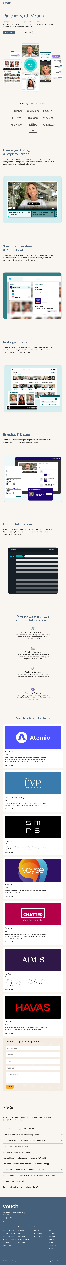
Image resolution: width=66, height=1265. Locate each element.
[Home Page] (7, 2)
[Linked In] (4, 1221)
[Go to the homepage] (10, 1206)
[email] (15, 1218)
